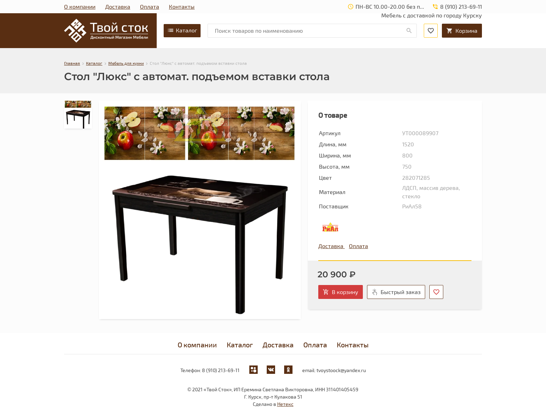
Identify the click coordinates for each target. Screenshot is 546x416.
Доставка (117, 6)
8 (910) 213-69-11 (221, 370)
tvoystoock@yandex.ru (341, 370)
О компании (79, 6)
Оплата (149, 6)
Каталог (182, 30)
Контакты (182, 6)
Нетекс (285, 404)
